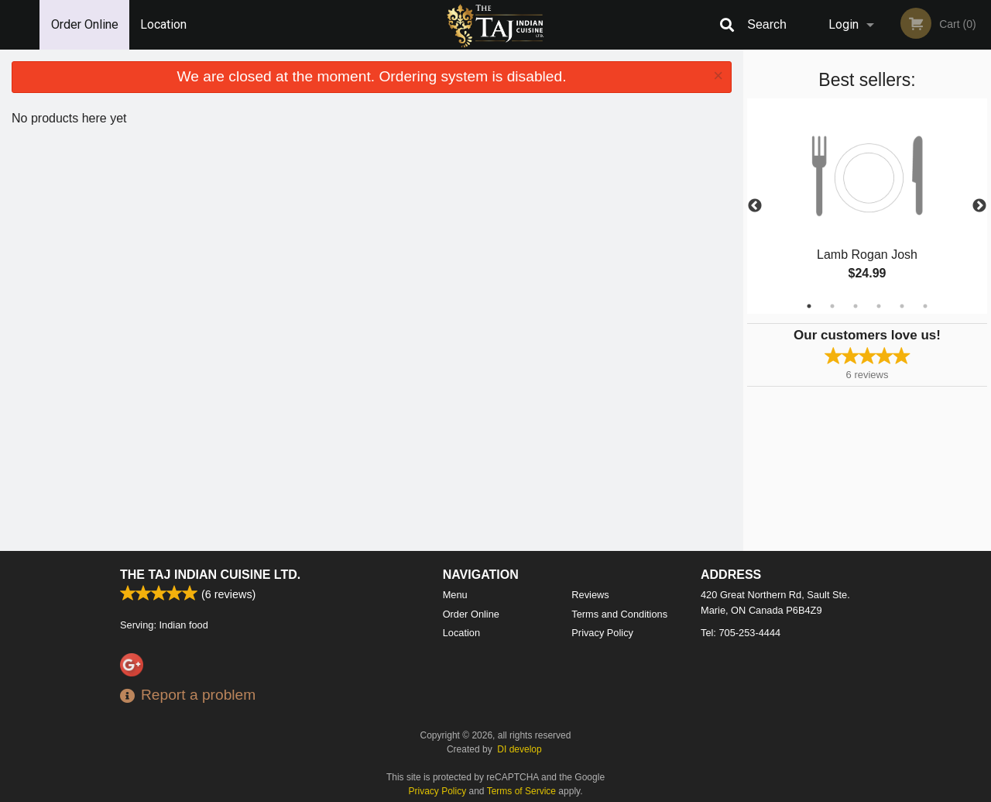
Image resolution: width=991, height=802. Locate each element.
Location (163, 24)
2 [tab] (832, 306)
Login (843, 24)
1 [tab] (809, 306)
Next (979, 206)
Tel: (740, 633)
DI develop (519, 749)
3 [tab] (855, 306)
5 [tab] (902, 306)
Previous (755, 206)
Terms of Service (521, 791)
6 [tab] (925, 306)
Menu (455, 595)
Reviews (590, 595)
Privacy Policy (602, 633)
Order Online (84, 24)
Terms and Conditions (619, 614)
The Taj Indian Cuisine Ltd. (210, 574)
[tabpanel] (867, 206)
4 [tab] (878, 306)
